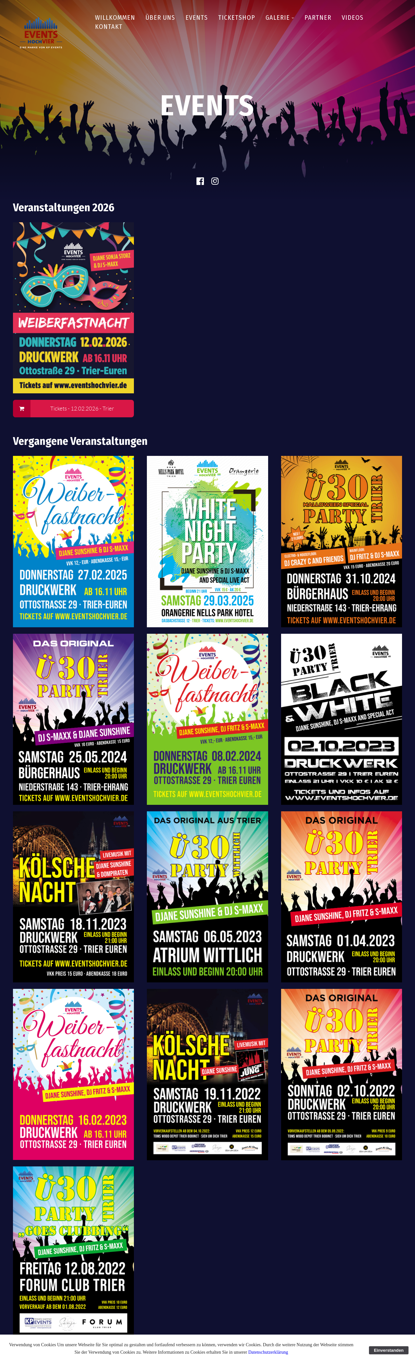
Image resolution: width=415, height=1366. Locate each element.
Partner (317, 17)
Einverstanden (389, 1350)
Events (196, 17)
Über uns (160, 17)
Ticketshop (236, 17)
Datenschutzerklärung (268, 1352)
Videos (352, 17)
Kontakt (109, 26)
